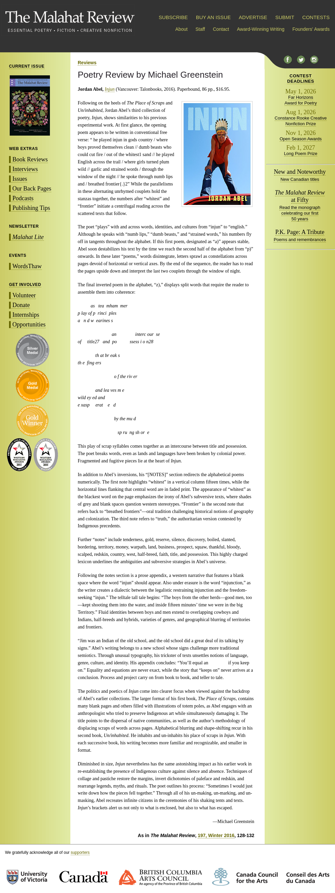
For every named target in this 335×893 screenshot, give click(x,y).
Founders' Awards (311, 29)
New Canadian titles (299, 179)
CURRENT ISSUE (27, 66)
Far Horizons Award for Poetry (300, 100)
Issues (19, 178)
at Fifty (300, 196)
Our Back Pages (31, 188)
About (181, 29)
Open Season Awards (301, 138)
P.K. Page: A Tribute (300, 232)
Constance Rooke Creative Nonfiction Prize (301, 121)
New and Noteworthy (300, 171)
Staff (200, 29)
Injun (110, 89)
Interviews (25, 169)
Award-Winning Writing (260, 29)
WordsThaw (27, 266)
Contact (221, 29)
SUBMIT (284, 17)
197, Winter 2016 (216, 835)
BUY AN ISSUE (213, 17)
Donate (21, 305)
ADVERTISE (253, 17)
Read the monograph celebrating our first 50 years (299, 213)
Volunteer (24, 295)
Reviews (87, 62)
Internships (25, 314)
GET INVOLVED (25, 284)
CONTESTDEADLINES (300, 78)
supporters (80, 852)
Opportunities (29, 324)
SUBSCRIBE (173, 17)
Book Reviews (30, 159)
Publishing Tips (31, 208)
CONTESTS (316, 17)
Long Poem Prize (301, 153)
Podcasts (23, 198)
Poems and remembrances (300, 239)
